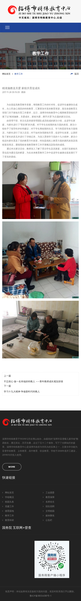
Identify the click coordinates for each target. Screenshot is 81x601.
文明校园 (48, 511)
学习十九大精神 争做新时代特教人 (22, 392)
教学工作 (8, 516)
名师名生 (48, 502)
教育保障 (48, 497)
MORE (11, 466)
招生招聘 (48, 506)
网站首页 (6, 73)
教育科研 (8, 520)
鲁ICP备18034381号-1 (40, 595)
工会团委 (48, 493)
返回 (75, 74)
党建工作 (8, 506)
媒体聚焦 (48, 516)
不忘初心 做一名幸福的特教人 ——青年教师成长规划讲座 (33, 382)
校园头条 (8, 502)
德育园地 (8, 511)
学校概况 (8, 497)
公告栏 (47, 520)
